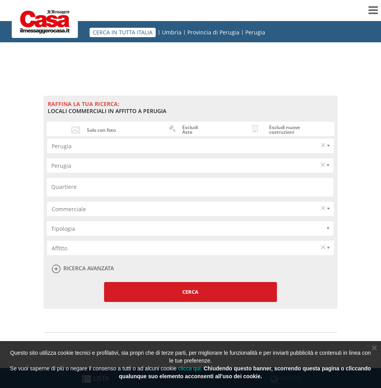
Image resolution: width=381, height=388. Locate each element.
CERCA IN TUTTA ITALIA (123, 32)
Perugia (255, 32)
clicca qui (189, 368)
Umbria (172, 32)
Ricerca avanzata (88, 268)
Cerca (190, 291)
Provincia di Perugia (213, 32)
